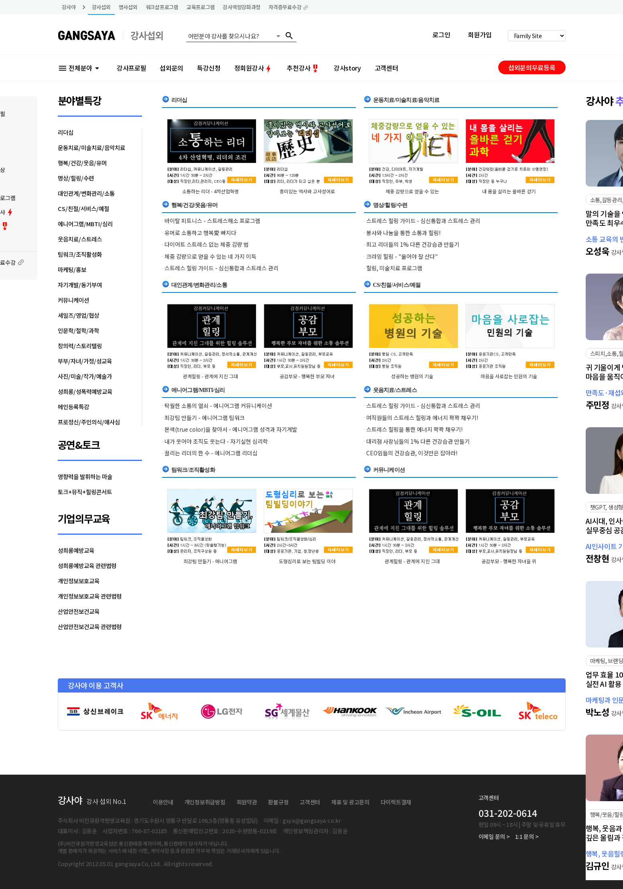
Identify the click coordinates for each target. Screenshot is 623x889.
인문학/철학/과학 (78, 330)
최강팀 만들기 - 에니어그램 (210, 561)
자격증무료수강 (288, 7)
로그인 (441, 34)
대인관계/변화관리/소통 (86, 193)
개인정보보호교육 (78, 580)
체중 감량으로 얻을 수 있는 (412, 191)
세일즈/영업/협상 (78, 315)
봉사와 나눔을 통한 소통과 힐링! (403, 233)
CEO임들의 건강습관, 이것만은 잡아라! (411, 453)
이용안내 (163, 802)
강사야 (69, 7)
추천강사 (303, 68)
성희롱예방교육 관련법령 (87, 565)
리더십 (65, 132)
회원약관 (247, 802)
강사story (347, 68)
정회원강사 (253, 68)
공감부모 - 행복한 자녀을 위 (508, 561)
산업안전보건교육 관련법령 (90, 626)
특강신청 (209, 68)
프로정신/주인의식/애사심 (89, 422)
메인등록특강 (73, 406)
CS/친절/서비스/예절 (83, 208)
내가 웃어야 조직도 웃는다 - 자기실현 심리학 (216, 441)
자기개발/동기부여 (80, 284)
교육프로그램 (201, 7)
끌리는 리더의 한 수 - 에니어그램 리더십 (211, 453)
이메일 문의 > (494, 836)
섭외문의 (171, 68)
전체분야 (80, 68)
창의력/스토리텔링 (80, 345)
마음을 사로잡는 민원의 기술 (509, 376)
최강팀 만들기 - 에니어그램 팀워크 (204, 418)
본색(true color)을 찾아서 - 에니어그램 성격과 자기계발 (230, 429)
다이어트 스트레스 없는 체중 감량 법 (206, 244)
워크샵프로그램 (162, 7)
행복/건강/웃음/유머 (82, 162)
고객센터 (386, 68)
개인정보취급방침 (205, 802)
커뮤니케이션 (73, 300)
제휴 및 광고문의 (350, 802)
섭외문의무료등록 (531, 67)
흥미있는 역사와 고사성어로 (307, 191)
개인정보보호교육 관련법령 (90, 596)
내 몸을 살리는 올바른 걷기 (509, 191)
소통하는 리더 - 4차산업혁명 (210, 191)
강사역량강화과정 (241, 7)
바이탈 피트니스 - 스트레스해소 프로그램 (212, 221)
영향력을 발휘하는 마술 (85, 476)
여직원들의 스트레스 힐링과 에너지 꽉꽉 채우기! (422, 418)
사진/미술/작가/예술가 (85, 376)
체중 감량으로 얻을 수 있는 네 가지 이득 (210, 256)
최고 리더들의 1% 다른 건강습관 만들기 (412, 244)
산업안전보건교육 (78, 611)
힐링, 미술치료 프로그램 (394, 268)
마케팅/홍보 (72, 269)
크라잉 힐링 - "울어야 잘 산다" (402, 256)
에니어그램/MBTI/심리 (85, 223)
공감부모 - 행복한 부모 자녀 (307, 376)
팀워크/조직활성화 (80, 254)
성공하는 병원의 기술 (412, 376)
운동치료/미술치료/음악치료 (91, 147)
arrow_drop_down (278, 36)
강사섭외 (101, 7)
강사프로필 (131, 68)
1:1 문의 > (527, 836)
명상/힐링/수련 (76, 178)
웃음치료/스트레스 (80, 239)
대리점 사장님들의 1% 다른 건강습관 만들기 (418, 441)
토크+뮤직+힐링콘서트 (85, 491)
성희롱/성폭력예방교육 (85, 391)
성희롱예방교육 (76, 550)
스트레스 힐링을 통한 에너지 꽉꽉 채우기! (414, 429)
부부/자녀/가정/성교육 (85, 361)
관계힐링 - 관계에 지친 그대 (210, 376)
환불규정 (278, 802)
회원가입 (480, 34)
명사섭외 (128, 7)
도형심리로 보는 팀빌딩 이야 (307, 561)
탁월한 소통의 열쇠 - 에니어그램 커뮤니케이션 (218, 406)
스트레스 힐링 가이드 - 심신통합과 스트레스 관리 (221, 268)
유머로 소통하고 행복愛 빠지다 (200, 233)
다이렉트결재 (396, 802)
